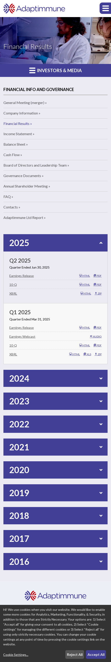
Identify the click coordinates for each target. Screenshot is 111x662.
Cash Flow (11, 154)
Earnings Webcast (22, 336)
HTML (84, 275)
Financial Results (16, 123)
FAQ (7, 196)
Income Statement (17, 134)
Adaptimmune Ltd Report (23, 217)
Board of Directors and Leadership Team (35, 165)
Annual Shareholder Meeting (25, 186)
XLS (87, 354)
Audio (96, 336)
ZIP (98, 293)
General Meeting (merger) (23, 102)
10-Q (13, 285)
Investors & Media (55, 70)
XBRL (13, 293)
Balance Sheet (14, 144)
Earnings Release (21, 276)
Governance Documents (22, 175)
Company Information (20, 113)
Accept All (96, 654)
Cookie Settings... (15, 655)
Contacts (10, 207)
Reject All (75, 654)
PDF (97, 275)
